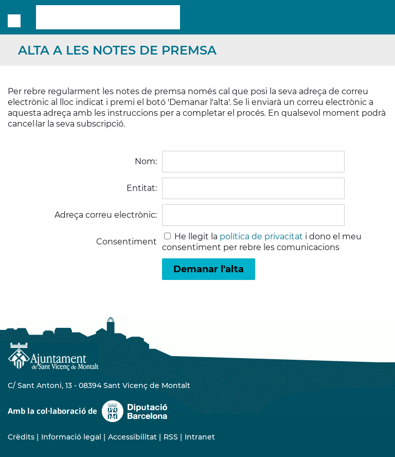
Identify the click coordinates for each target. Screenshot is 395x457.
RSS (171, 437)
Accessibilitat (132, 437)
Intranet (200, 437)
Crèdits (21, 437)
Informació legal (71, 437)
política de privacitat (261, 236)
